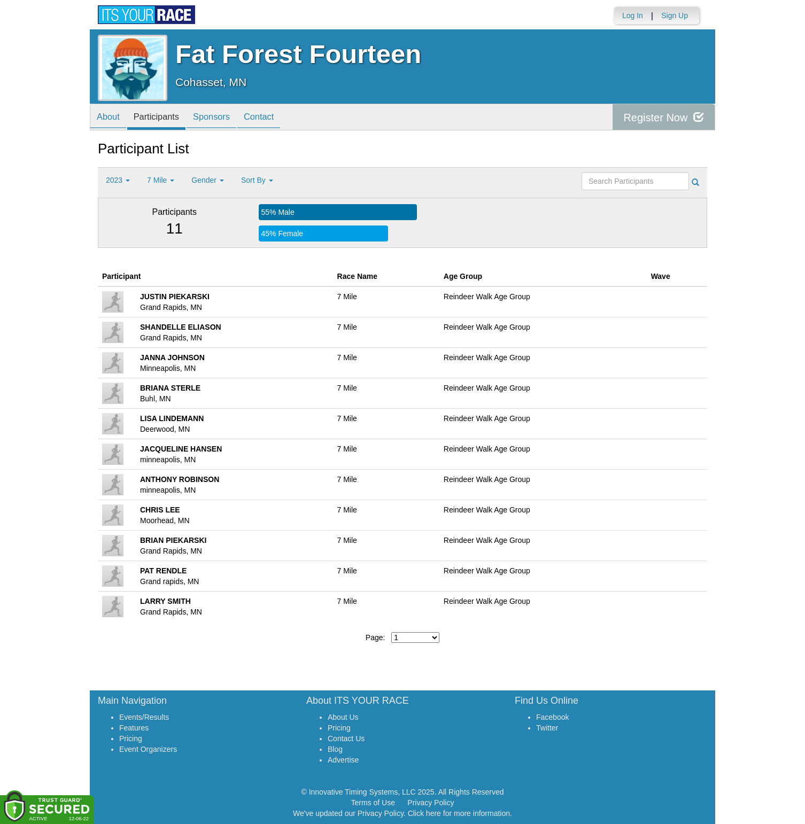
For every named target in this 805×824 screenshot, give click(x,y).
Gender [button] (207, 180)
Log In (632, 15)
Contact (273, 118)
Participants (162, 118)
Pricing (130, 738)
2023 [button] (118, 180)
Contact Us (346, 738)
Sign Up (674, 15)
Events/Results (144, 717)
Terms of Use (373, 802)
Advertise (343, 760)
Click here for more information (459, 813)
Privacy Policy (430, 802)
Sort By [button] (257, 180)
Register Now (663, 117)
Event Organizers (148, 749)
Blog (335, 749)
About (110, 118)
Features (134, 728)
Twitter (547, 728)
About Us (343, 717)
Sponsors (222, 118)
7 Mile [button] (160, 180)
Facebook (552, 717)
